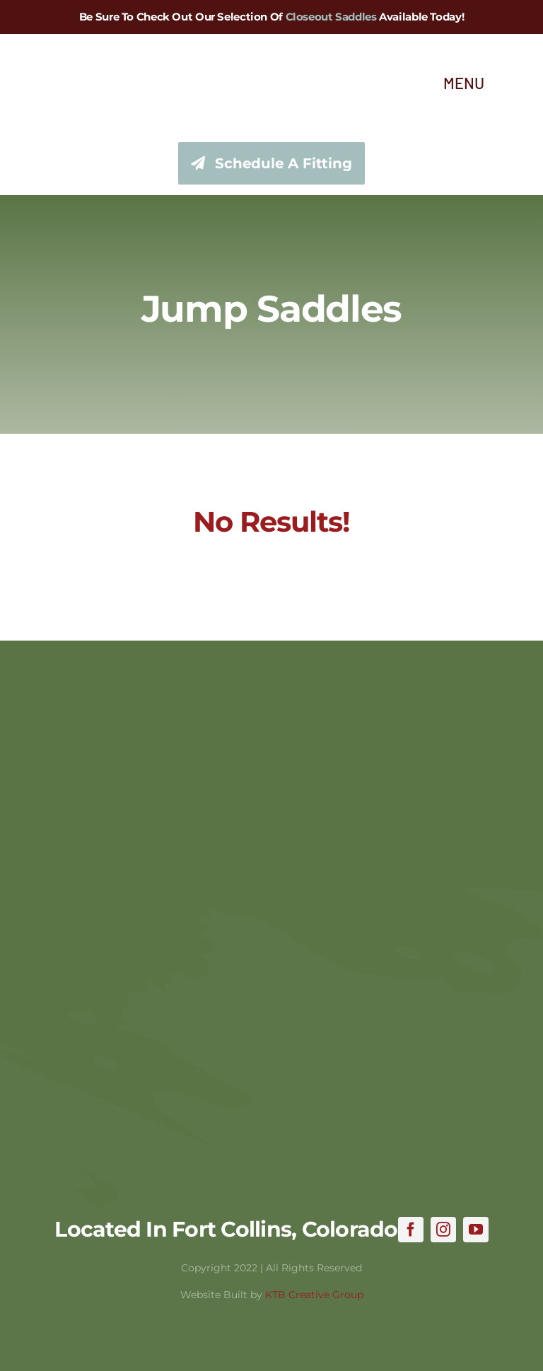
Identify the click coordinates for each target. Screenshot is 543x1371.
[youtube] (476, 1229)
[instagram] (443, 1229)
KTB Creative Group (314, 1294)
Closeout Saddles (331, 16)
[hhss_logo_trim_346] (62, 49)
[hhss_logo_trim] (271, 705)
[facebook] (411, 1229)
